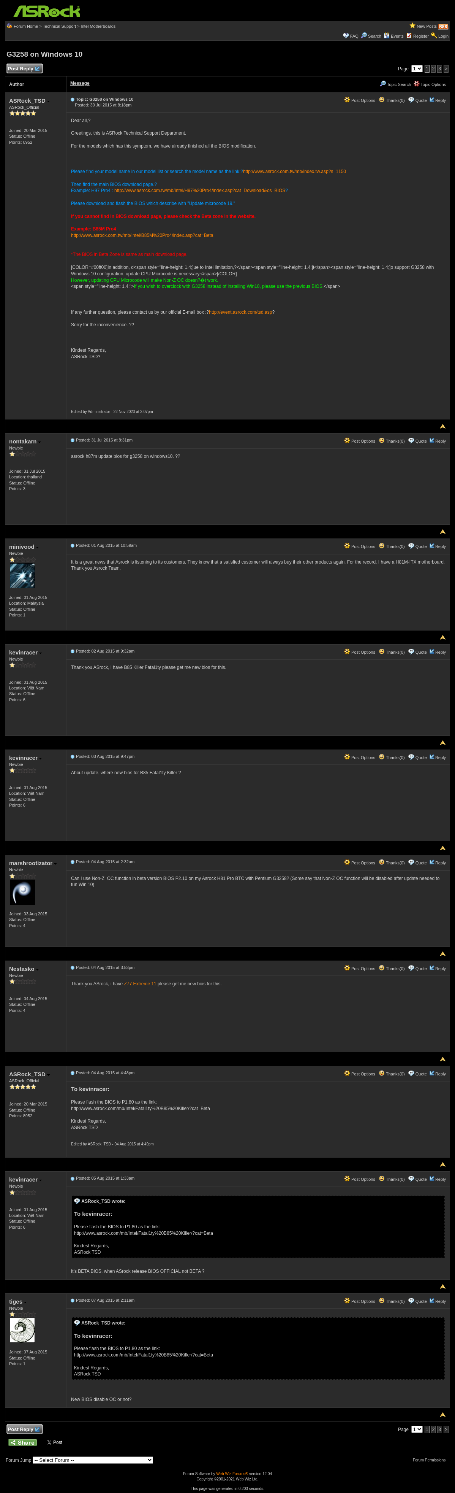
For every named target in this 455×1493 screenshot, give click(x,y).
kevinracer (25, 652)
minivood (24, 546)
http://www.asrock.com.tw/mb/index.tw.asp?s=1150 (294, 171)
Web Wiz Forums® (232, 1474)
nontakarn (25, 441)
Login (443, 36)
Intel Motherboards (98, 26)
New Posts (427, 26)
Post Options (359, 100)
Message (80, 83)
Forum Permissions (431, 1460)
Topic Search (395, 84)
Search (374, 36)
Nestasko (24, 969)
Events (394, 36)
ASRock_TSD (29, 100)
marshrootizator (33, 863)
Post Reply (23, 69)
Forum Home (26, 26)
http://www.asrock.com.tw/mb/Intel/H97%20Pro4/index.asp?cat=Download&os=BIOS (199, 190)
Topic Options (430, 84)
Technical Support (59, 26)
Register (421, 36)
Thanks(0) (391, 100)
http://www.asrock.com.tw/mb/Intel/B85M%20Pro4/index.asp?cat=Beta (142, 235)
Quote (421, 100)
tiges (18, 1301)
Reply (440, 100)
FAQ (354, 36)
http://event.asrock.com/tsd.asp (240, 312)
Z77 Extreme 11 (140, 983)
